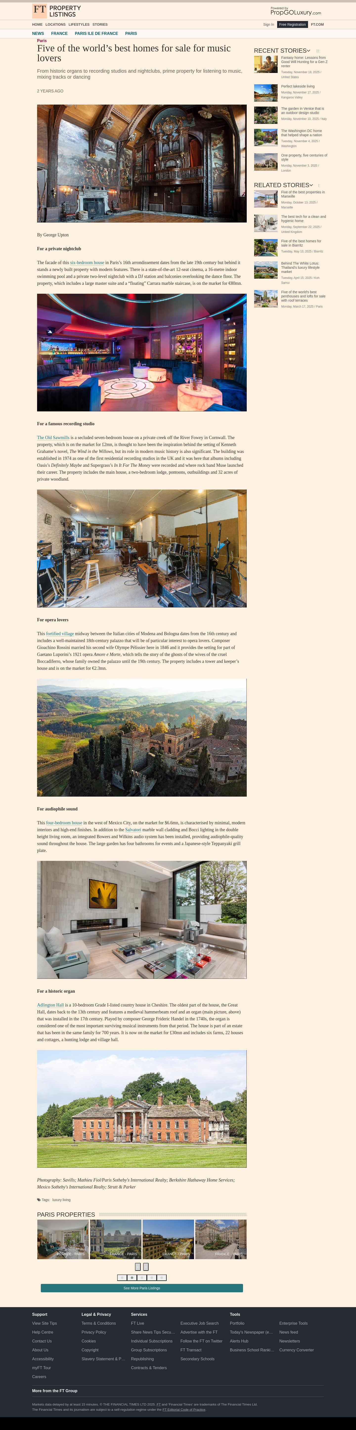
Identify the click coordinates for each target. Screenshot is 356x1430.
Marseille (287, 207)
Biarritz (318, 251)
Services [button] (139, 1314)
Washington (289, 146)
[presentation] (138, 1267)
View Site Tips (44, 1323)
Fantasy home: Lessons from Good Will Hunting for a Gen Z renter (304, 62)
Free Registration (292, 24)
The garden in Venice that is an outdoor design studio (302, 111)
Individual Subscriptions (152, 1341)
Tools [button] (235, 1314)
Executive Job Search (199, 1323)
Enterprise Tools (293, 1323)
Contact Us (42, 1341)
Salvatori (133, 829)
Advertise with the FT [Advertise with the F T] (199, 1332)
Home (37, 24)
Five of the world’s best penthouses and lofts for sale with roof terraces (303, 296)
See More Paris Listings (142, 1288)
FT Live (137, 1323)
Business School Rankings (252, 1350)
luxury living (61, 1200)
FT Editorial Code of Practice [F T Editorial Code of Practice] (183, 1409)
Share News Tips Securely (153, 1332)
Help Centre (42, 1332)
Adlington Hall (50, 1005)
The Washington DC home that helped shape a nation (301, 133)
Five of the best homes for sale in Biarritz (301, 243)
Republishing (142, 1359)
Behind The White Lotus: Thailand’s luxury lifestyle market (300, 267)
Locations (55, 24)
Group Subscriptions (149, 1350)
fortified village (60, 633)
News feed (288, 1332)
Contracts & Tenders (149, 1368)
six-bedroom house (87, 262)
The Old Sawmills (53, 437)
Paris (42, 41)
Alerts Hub (239, 1341)
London (286, 170)
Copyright (90, 1350)
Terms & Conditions (99, 1323)
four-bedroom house (64, 822)
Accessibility (43, 1359)
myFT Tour (41, 1368)
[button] (122, 1277)
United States (290, 77)
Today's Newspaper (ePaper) (252, 1332)
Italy (324, 119)
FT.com (317, 24)
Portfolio (237, 1323)
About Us (40, 1350)
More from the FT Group (54, 1391)
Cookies (89, 1341)
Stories (100, 24)
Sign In (268, 24)
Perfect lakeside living (298, 86)
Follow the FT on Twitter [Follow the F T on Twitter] (201, 1341)
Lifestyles (78, 24)
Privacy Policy (94, 1332)
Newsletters (289, 1341)
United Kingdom (291, 232)
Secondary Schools (197, 1359)
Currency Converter (296, 1350)
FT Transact (190, 1350)
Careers (39, 1377)
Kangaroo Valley (292, 97)
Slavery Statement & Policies (104, 1359)
